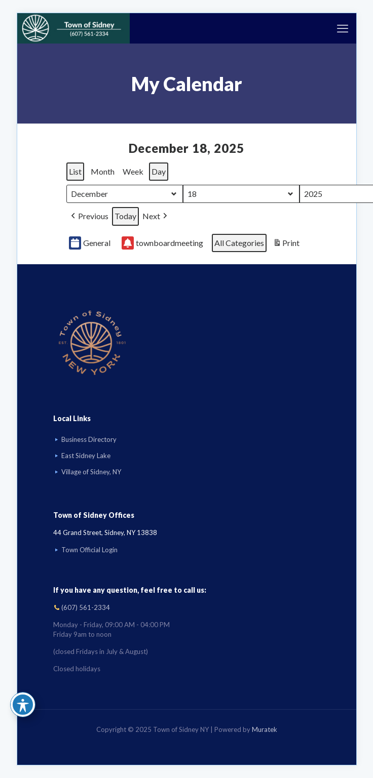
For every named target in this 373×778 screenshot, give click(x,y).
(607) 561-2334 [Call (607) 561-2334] (85, 607)
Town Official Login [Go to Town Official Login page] (89, 550)
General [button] (89, 243)
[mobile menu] (342, 28)
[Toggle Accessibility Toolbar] (23, 704)
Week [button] (133, 171)
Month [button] (103, 171)
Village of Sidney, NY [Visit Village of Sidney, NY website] (91, 472)
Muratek (264, 729)
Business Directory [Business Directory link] (89, 439)
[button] (88, 216)
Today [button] (125, 216)
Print (286, 244)
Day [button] (159, 171)
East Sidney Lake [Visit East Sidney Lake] (85, 456)
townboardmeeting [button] (162, 243)
